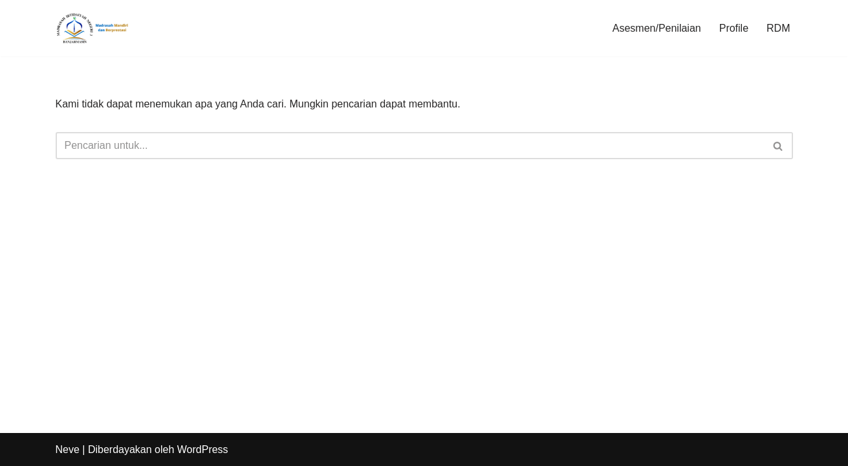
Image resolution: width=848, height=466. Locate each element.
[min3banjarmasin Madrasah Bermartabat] (94, 28)
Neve (68, 449)
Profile (733, 28)
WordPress (202, 449)
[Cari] (410, 145)
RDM (778, 28)
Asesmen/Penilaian (657, 28)
